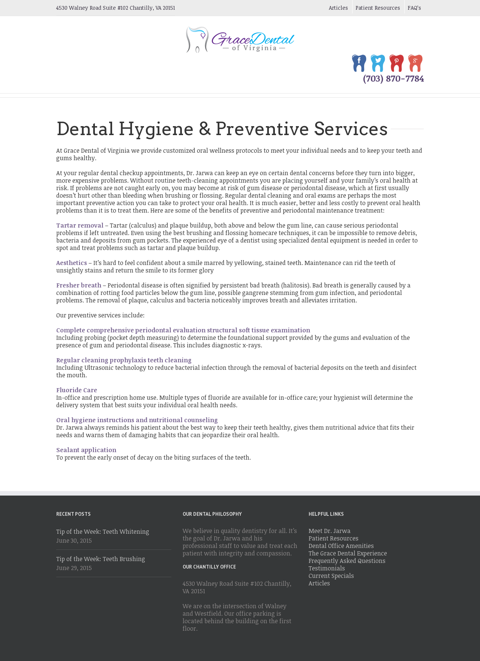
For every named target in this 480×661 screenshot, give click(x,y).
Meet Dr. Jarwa (330, 531)
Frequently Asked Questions (347, 561)
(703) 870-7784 (393, 78)
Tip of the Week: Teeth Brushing (100, 559)
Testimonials (327, 568)
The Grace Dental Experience (348, 553)
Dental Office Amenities (341, 546)
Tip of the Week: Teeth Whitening (102, 531)
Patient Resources (378, 7)
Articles (338, 7)
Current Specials (331, 576)
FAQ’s (414, 7)
